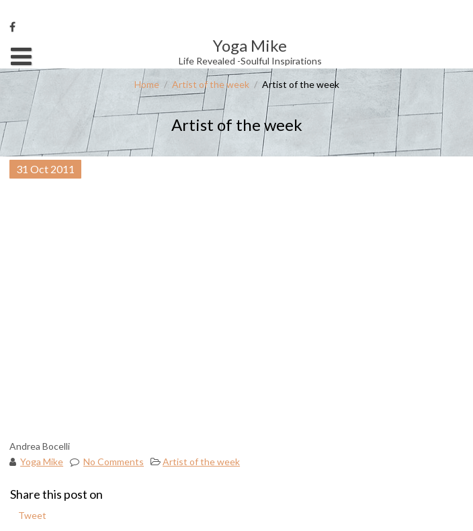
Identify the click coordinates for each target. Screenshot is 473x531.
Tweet (32, 515)
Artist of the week (210, 84)
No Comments (113, 461)
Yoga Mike (41, 461)
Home (146, 84)
